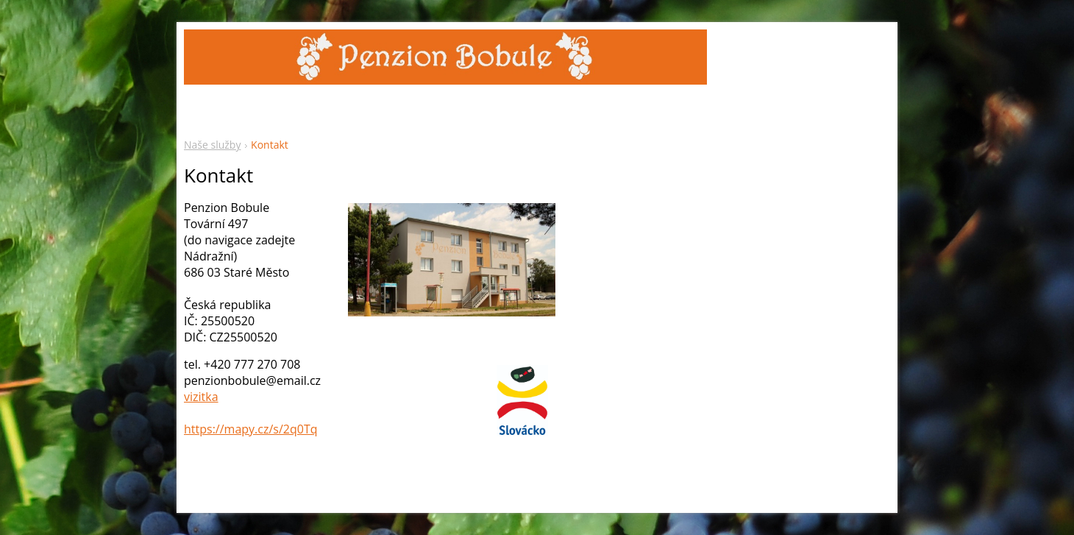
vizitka (201, 397)
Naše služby (212, 145)
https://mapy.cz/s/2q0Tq (251, 429)
